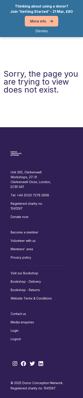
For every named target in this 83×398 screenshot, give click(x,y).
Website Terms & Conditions (31, 298)
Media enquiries (22, 322)
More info (41, 21)
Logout (16, 339)
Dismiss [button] (41, 31)
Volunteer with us (23, 241)
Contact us (18, 314)
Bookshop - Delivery (26, 281)
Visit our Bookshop (24, 273)
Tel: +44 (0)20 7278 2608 (30, 195)
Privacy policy (21, 257)
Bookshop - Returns (25, 290)
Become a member (24, 232)
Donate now (19, 217)
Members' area (22, 249)
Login (15, 330)
